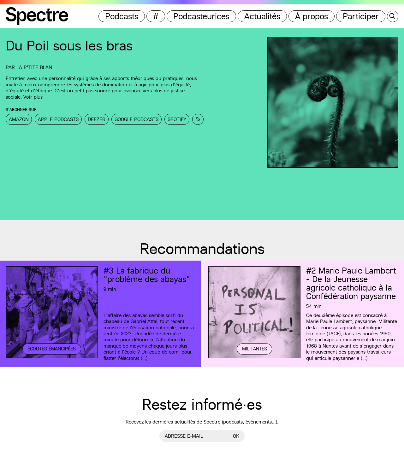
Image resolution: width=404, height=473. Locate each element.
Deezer (96, 119)
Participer (361, 16)
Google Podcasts (136, 119)
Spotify (177, 119)
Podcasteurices (201, 16)
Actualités (262, 16)
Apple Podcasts (58, 119)
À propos (311, 16)
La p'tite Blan (34, 67)
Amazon (19, 119)
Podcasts (121, 16)
